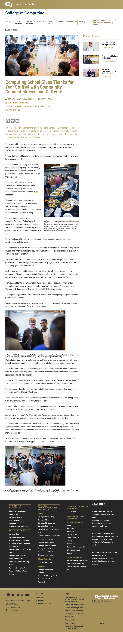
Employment (40, 600)
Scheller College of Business (49, 535)
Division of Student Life (75, 563)
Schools (40, 22)
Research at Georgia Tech (47, 576)
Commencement (73, 538)
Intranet (73, 512)
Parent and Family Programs (77, 560)
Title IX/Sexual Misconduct (74, 611)
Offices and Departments (18, 511)
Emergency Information (44, 603)
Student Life (71, 544)
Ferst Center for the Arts (18, 568)
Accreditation (70, 623)
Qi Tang (18, 289)
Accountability (70, 620)
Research (71, 22)
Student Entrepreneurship (76, 547)
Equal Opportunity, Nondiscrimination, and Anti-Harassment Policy (75, 599)
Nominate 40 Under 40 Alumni (102, 24)
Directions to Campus (17, 537)
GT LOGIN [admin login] (106, 623)
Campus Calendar (15, 517)
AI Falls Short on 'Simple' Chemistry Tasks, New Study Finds (103, 514)
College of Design (44, 520)
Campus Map (13, 610)
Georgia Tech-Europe (46, 543)
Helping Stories (12, 110)
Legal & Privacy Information (74, 604)
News (15, 30)
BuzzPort (70, 528)
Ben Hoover (22, 360)
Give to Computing (100, 20)
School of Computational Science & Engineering (27, 106)
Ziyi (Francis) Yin (20, 415)
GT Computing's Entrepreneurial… (109, 44)
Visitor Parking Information (19, 540)
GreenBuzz (13, 523)
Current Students (29, 23)
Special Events (14, 520)
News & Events (51, 23)
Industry (82, 22)
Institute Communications (18, 526)
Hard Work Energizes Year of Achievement (109, 71)
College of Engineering (46, 523)
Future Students (18, 23)
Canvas (69, 553)
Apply (69, 525)
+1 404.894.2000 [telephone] (14, 607)
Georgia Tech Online (45, 549)
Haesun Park (58, 147)
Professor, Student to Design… (110, 57)
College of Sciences (45, 526)
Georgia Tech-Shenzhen (47, 546)
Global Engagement (45, 562)
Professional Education (46, 552)
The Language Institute (46, 555)
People (60, 22)
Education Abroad (73, 550)
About (8, 22)
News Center (13, 514)
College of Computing (24, 13)
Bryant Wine (46, 99)
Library (69, 541)
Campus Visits (14, 534)
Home (7, 30)
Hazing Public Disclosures (74, 614)
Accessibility (69, 617)
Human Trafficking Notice (74, 608)
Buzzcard (70, 531)
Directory (39, 597)
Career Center (72, 535)
